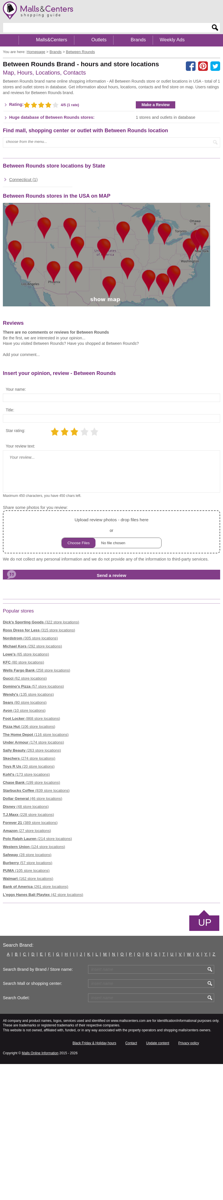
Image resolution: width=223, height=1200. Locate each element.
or (111, 532)
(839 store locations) (36, 790)
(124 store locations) (34, 847)
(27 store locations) (27, 830)
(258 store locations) (36, 670)
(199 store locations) (31, 782)
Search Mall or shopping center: (32, 983)
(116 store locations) (36, 734)
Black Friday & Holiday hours (94, 1043)
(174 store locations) (33, 742)
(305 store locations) (30, 638)
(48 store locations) (26, 806)
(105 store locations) (26, 870)
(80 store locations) (23, 662)
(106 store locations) (29, 726)
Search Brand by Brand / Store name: (38, 969)
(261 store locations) (35, 886)
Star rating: (15, 430)
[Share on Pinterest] (203, 66)
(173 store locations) (26, 774)
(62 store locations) (25, 678)
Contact (131, 1043)
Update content (157, 1043)
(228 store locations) (28, 814)
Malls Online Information (40, 1053)
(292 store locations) (32, 646)
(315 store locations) (39, 630)
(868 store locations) (31, 718)
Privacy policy (188, 1043)
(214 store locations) (37, 839)
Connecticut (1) (23, 179)
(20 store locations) (29, 766)
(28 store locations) (27, 855)
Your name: (16, 389)
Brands (138, 39)
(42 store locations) (43, 894)
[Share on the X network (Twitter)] (215, 66)
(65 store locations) (26, 654)
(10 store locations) (24, 710)
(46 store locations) (32, 798)
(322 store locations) (41, 622)
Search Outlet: (16, 997)
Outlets (98, 39)
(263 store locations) (32, 750)
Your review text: (20, 446)
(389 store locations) (30, 822)
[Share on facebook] (191, 66)
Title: (10, 410)
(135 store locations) (28, 694)
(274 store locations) (29, 758)
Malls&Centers (51, 39)
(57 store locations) (33, 686)
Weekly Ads (172, 39)
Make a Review (156, 104)
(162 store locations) (28, 878)
